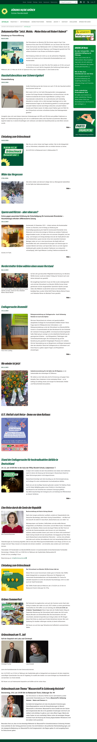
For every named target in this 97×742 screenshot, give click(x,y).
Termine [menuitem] (49, 22)
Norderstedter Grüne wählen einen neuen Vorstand (27, 266)
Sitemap (35, 2)
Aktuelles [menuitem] (5, 22)
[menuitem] (24, 2)
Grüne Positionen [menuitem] (38, 22)
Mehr (67, 127)
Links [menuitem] (92, 2)
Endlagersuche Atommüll (14, 307)
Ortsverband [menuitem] (25, 22)
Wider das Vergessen (12, 174)
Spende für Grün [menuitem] (85, 22)
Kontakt (29, 2)
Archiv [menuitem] (56, 22)
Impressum (46, 2)
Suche (40, 2)
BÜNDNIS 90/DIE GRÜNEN (23, 10)
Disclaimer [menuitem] (73, 22)
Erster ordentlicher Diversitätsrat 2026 (81, 91)
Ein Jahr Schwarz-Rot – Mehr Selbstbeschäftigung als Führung (84, 53)
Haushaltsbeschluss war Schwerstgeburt (22, 75)
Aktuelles (27, 26)
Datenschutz (54, 2)
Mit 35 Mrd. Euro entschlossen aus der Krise (84, 73)
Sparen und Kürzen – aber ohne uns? (19, 212)
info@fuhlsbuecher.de (18, 558)
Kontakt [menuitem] (65, 22)
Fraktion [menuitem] (13, 22)
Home (24, 2)
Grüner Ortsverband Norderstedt (12, 26)
